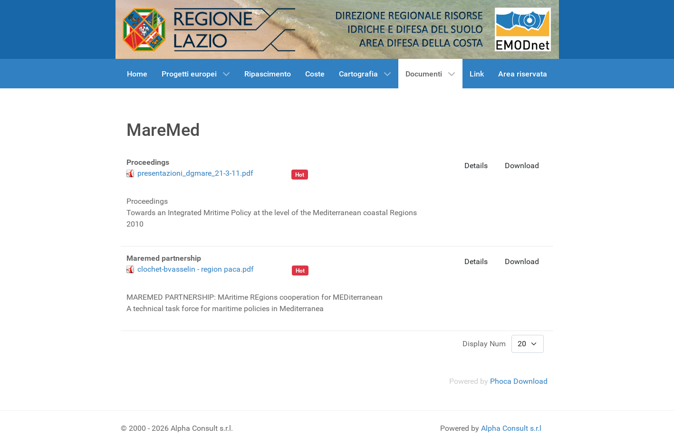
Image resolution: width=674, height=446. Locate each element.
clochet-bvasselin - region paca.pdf (195, 269)
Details (476, 165)
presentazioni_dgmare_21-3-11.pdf (195, 173)
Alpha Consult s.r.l (511, 428)
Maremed (272, 173)
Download (522, 165)
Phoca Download (519, 381)
